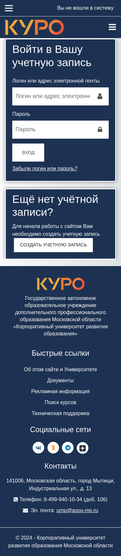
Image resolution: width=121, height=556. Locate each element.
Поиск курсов (60, 402)
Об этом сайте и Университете (60, 369)
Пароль (21, 114)
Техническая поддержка (60, 413)
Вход (28, 152)
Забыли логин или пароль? (44, 168)
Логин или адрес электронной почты (55, 81)
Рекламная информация (60, 391)
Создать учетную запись (53, 244)
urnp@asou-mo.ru (77, 510)
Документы (60, 380)
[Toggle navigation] (112, 27)
